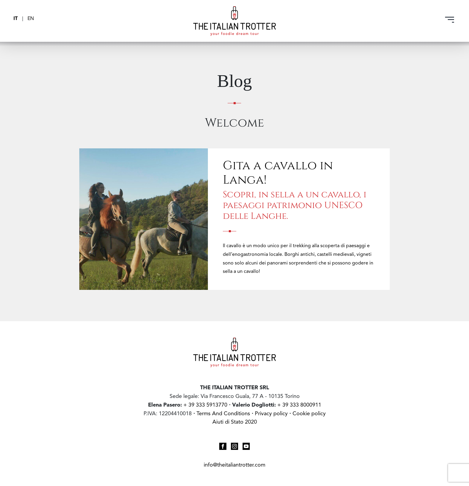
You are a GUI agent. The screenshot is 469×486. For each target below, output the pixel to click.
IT (16, 18)
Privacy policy (272, 413)
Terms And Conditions (223, 413)
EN (31, 18)
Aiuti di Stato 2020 (234, 422)
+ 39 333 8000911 (299, 405)
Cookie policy (309, 413)
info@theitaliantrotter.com (234, 465)
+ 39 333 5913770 (205, 405)
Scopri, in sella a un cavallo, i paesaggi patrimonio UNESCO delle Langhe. (294, 204)
